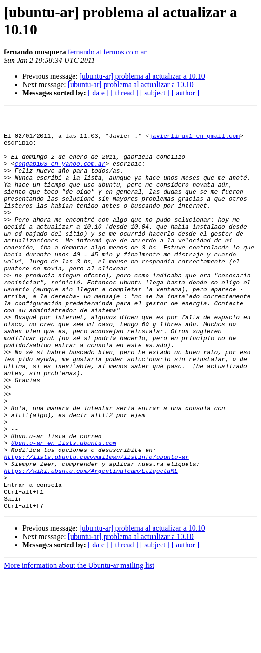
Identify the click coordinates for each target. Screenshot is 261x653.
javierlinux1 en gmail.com (194, 141)
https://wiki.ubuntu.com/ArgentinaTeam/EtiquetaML (91, 543)
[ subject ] (155, 93)
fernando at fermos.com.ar (107, 52)
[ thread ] (124, 93)
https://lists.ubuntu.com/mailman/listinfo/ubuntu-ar (96, 526)
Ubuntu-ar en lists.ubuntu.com (63, 509)
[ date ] (98, 93)
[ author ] (186, 93)
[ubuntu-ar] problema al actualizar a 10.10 (142, 76)
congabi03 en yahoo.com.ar (59, 174)
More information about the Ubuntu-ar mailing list (79, 645)
